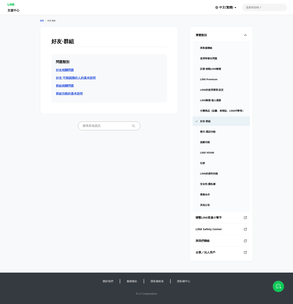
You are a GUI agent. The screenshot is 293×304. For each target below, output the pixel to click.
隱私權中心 (183, 281)
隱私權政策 (157, 281)
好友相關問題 (65, 70)
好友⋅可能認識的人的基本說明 (76, 78)
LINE (10, 4)
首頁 (42, 20)
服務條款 (132, 281)
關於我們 (108, 281)
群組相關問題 (65, 86)
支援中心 (13, 10)
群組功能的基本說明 (69, 93)
